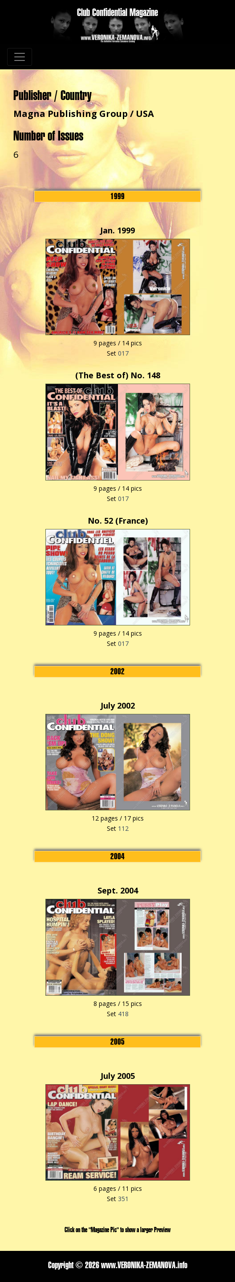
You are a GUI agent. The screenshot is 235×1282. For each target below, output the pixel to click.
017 (123, 353)
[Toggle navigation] (19, 57)
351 (123, 1198)
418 (123, 1014)
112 (123, 828)
